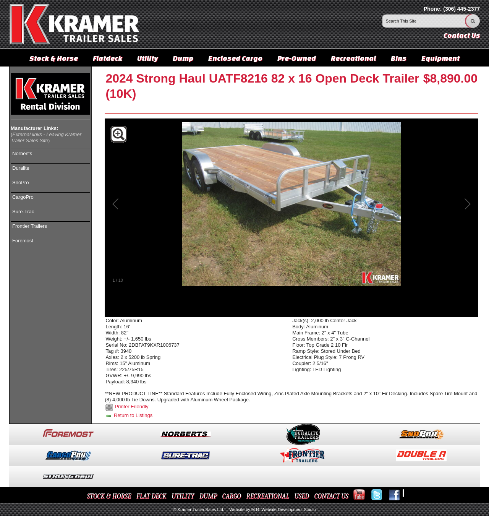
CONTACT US (331, 496)
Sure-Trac (23, 211)
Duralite (20, 168)
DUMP (208, 496)
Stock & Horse (53, 58)
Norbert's (22, 153)
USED (301, 496)
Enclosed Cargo (235, 58)
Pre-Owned (296, 58)
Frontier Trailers (29, 226)
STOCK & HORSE (109, 496)
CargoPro (23, 197)
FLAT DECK (151, 496)
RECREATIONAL (267, 496)
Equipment (440, 58)
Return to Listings (128, 415)
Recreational (353, 58)
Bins (398, 58)
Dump (183, 58)
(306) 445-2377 (461, 9)
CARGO (231, 496)
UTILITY (183, 496)
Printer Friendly (131, 406)
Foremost (22, 240)
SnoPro (20, 182)
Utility (147, 58)
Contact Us (462, 35)
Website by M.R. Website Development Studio (272, 509)
